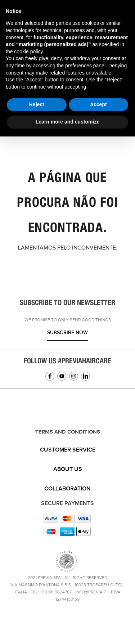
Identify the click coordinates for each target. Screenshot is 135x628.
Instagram (73, 376)
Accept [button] (98, 104)
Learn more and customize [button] (67, 122)
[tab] (67, 450)
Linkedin (85, 376)
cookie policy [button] (28, 51)
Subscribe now (67, 332)
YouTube (62, 376)
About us (67, 469)
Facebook (50, 376)
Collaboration (67, 488)
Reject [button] (36, 104)
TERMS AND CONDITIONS (67, 432)
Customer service (67, 450)
